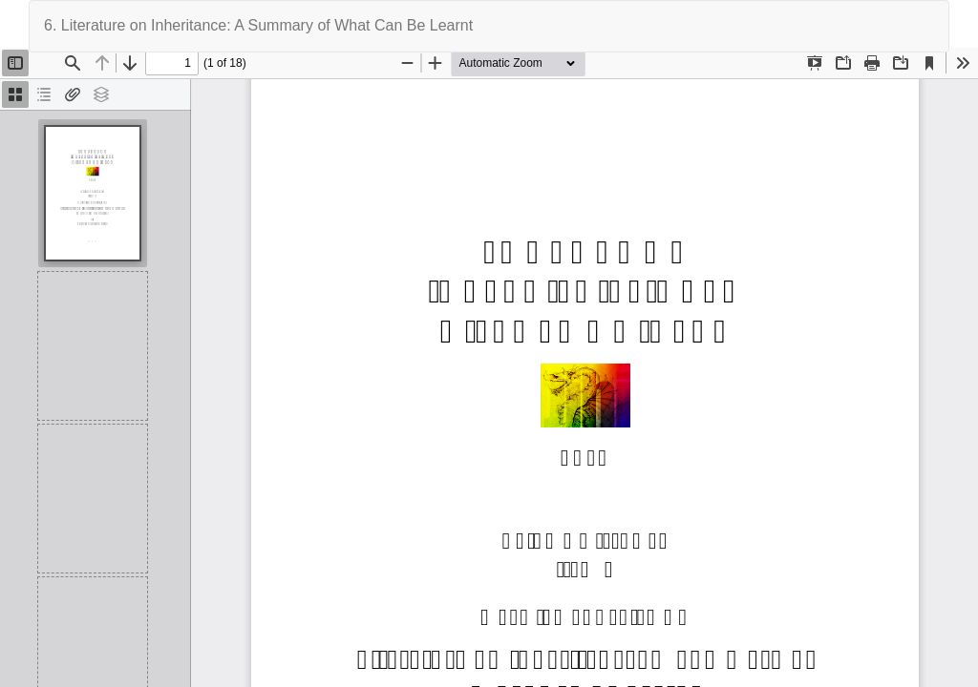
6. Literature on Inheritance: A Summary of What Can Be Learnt (258, 25)
